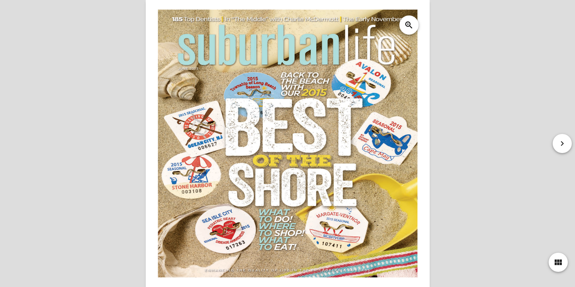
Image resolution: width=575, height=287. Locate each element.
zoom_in (408, 25)
